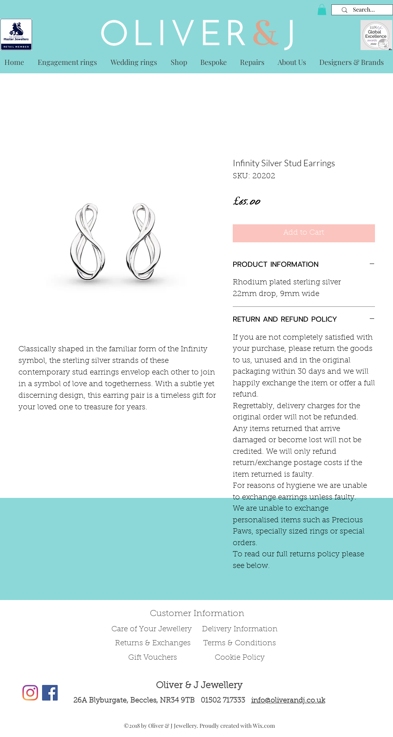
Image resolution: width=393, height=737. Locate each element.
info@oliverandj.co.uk (288, 701)
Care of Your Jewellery (152, 629)
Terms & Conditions (239, 643)
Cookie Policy (240, 658)
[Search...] (364, 10)
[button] (321, 9)
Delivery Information (240, 629)
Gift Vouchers (152, 658)
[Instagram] (30, 693)
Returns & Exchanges (153, 643)
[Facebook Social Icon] (50, 693)
